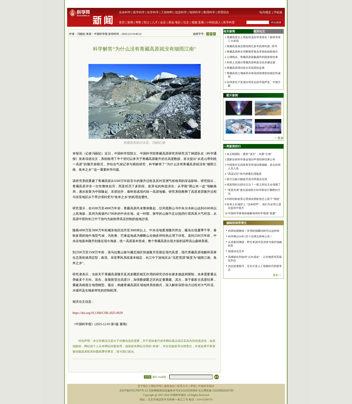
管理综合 (223, 12)
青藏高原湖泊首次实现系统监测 (245, 67)
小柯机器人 (213, 22)
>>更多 (279, 138)
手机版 (278, 12)
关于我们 (143, 386)
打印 (147, 377)
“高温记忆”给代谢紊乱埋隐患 (244, 173)
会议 (163, 22)
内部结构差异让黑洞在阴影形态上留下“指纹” (253, 199)
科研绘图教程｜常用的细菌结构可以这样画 (253, 230)
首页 (122, 22)
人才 (155, 22)
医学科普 (229, 22)
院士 (147, 22)
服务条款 (169, 386)
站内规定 (265, 12)
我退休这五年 (236, 251)
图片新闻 (232, 95)
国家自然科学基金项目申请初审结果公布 (251, 159)
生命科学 (125, 12)
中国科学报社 (206, 386)
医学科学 (139, 12)
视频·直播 (197, 22)
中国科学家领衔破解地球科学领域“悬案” (252, 213)
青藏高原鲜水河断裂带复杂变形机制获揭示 (252, 51)
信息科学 (181, 12)
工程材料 (167, 12)
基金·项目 (174, 22)
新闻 (130, 22)
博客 (138, 22)
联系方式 (182, 386)
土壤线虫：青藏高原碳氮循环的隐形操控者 (252, 57)
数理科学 (209, 12)
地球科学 (195, 12)
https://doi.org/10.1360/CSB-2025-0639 (98, 313)
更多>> (277, 275)
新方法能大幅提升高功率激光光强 (247, 179)
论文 (186, 22)
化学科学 (153, 12)
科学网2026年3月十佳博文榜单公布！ (250, 236)
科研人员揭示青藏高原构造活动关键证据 (251, 62)
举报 (193, 386)
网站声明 (156, 386)
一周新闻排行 (232, 146)
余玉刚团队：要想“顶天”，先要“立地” (249, 154)
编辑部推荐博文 (236, 223)
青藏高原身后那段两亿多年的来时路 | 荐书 (252, 46)
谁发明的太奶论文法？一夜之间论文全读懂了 (254, 184)
